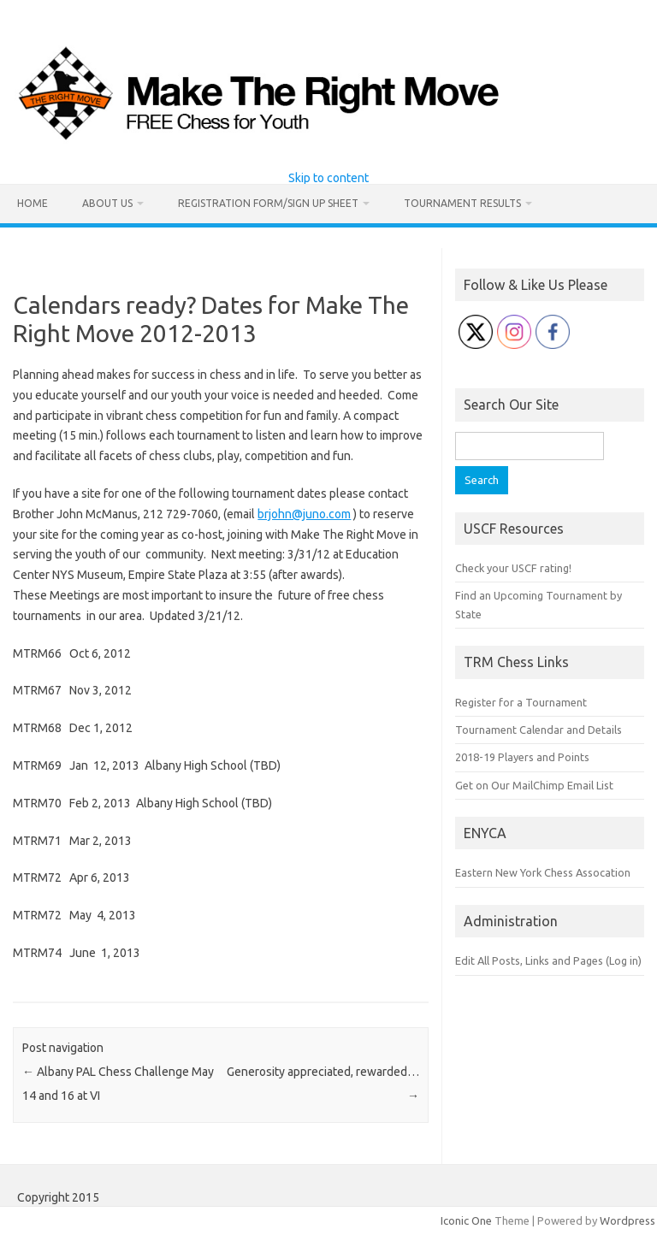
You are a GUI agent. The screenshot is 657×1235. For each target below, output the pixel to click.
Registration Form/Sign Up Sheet (268, 203)
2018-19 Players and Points (522, 757)
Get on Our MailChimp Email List (534, 785)
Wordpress (627, 1220)
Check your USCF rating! (513, 568)
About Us (107, 203)
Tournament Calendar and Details (538, 730)
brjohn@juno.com (304, 514)
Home (32, 203)
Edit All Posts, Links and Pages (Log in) (548, 960)
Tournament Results (462, 203)
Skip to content (328, 178)
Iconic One (466, 1220)
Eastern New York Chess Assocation (542, 872)
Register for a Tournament (521, 702)
